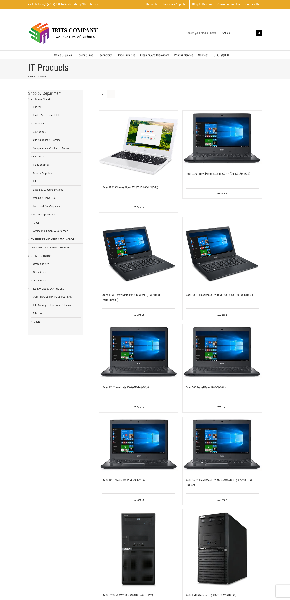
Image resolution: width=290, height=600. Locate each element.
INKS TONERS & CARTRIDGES (47, 288)
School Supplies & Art (45, 214)
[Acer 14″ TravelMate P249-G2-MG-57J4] (138, 352)
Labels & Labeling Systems (48, 189)
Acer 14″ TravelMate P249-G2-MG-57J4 (125, 387)
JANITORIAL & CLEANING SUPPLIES (51, 247)
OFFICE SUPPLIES (40, 99)
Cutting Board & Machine (47, 140)
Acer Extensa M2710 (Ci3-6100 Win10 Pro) (127, 595)
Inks (35, 181)
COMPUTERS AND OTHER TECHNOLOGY (53, 239)
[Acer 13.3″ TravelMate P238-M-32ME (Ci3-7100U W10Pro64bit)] (138, 252)
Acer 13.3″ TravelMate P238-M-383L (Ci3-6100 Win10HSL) (220, 295)
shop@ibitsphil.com (86, 4)
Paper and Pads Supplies (46, 206)
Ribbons (37, 313)
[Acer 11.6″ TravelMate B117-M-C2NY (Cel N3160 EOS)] (222, 139)
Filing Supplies (41, 164)
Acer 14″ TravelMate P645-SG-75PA (123, 480)
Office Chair (39, 272)
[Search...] (237, 33)
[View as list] (111, 94)
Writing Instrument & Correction (50, 231)
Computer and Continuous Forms (51, 148)
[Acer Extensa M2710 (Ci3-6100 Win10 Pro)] (138, 548)
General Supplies (42, 173)
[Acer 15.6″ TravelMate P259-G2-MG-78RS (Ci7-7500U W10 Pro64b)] (222, 445)
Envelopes (39, 156)
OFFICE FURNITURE (42, 256)
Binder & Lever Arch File (46, 115)
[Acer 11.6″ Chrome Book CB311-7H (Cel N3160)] (138, 146)
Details (140, 207)
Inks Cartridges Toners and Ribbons (52, 305)
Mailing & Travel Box (44, 198)
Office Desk (39, 280)
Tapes (36, 222)
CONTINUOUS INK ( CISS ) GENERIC (52, 296)
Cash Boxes (39, 131)
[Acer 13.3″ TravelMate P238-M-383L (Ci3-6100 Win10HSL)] (222, 252)
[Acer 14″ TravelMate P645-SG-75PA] (138, 445)
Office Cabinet (41, 264)
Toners (36, 321)
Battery (37, 107)
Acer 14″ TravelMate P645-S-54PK (206, 387)
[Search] (259, 33)
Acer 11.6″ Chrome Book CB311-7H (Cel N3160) (130, 187)
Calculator (38, 123)
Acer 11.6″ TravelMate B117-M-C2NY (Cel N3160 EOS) (218, 173)
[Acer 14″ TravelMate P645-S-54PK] (222, 352)
